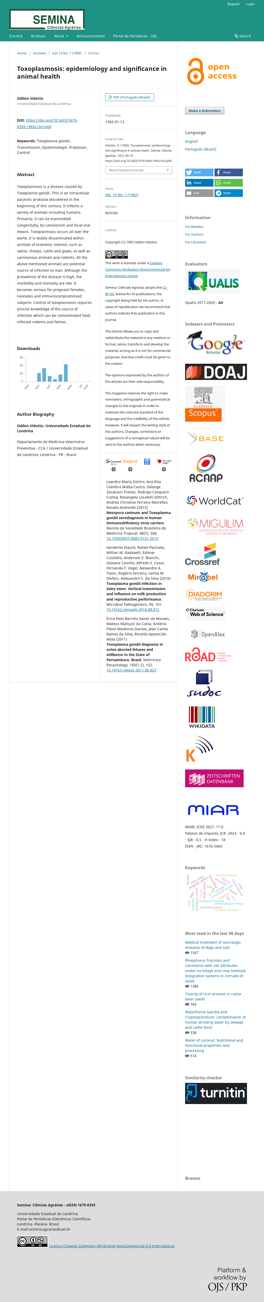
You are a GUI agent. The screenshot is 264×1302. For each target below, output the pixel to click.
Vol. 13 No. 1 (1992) (67, 53)
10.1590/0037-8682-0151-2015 (132, 538)
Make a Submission (205, 110)
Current (16, 36)
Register (233, 4)
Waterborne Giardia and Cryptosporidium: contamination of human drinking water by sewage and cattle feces (215, 1019)
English (191, 141)
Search (243, 36)
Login (250, 4)
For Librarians (195, 242)
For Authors (194, 234)
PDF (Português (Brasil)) (131, 97)
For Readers (194, 226)
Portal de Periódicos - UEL (135, 36)
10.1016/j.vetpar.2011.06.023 (131, 670)
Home (22, 53)
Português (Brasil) (200, 149)
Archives (38, 36)
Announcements (91, 36)
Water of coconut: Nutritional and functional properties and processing (214, 1045)
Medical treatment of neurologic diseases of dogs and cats (213, 945)
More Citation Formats (126, 170)
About (59, 36)
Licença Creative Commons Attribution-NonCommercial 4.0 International (112, 1245)
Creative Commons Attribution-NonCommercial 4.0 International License (137, 269)
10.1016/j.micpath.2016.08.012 (132, 609)
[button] (199, 172)
